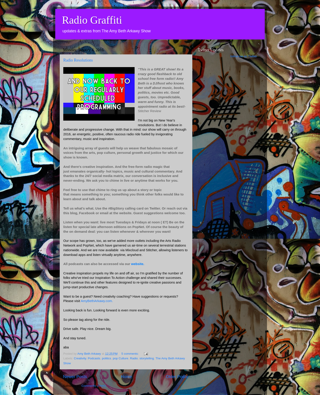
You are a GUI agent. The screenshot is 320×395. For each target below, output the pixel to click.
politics (106, 358)
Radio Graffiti (92, 20)
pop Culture (120, 358)
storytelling (146, 358)
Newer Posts (75, 376)
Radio (134, 358)
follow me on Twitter (243, 56)
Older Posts (177, 376)
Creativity (80, 358)
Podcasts (94, 358)
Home (126, 376)
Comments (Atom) (94, 385)
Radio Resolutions (78, 60)
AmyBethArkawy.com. (97, 301)
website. (138, 264)
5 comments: (130, 353)
